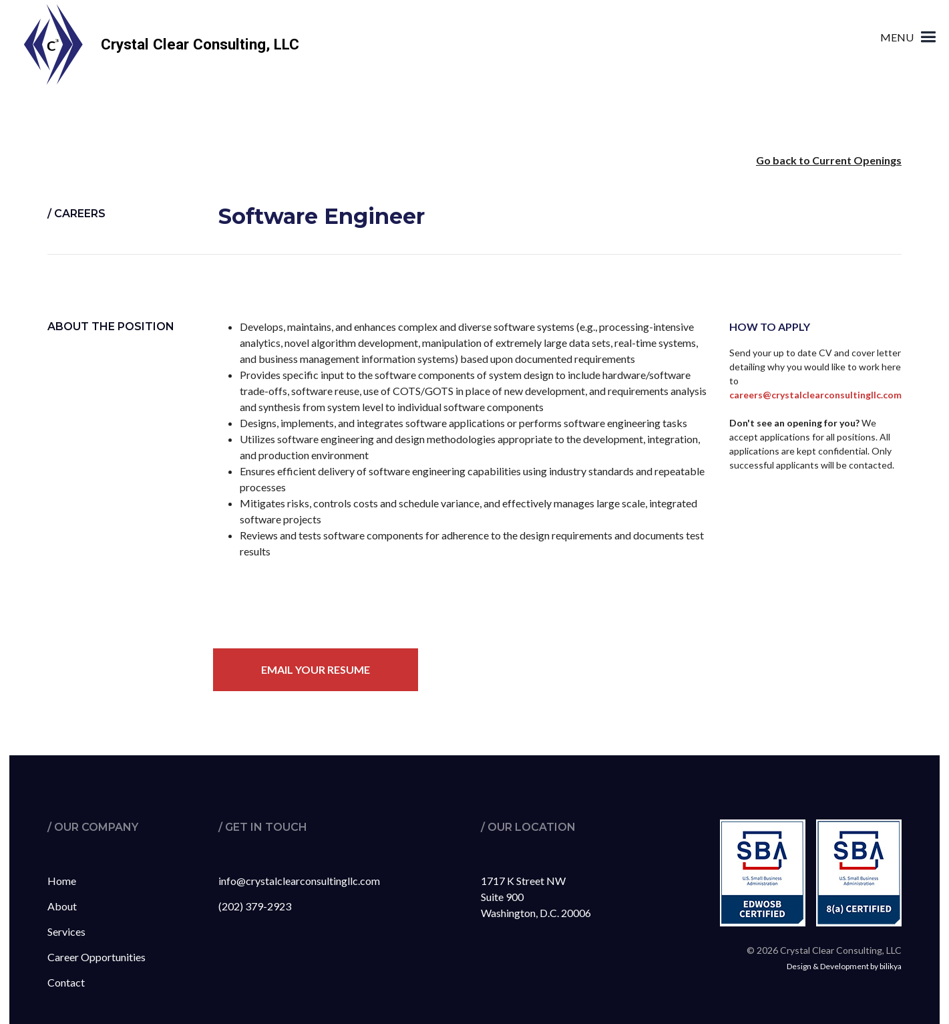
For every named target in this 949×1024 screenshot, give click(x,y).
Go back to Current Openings (829, 160)
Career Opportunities (96, 956)
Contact (66, 982)
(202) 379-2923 (254, 906)
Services (66, 931)
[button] (910, 37)
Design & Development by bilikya (844, 966)
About (62, 906)
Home (61, 880)
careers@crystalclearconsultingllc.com (815, 394)
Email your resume (315, 669)
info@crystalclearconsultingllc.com (299, 880)
